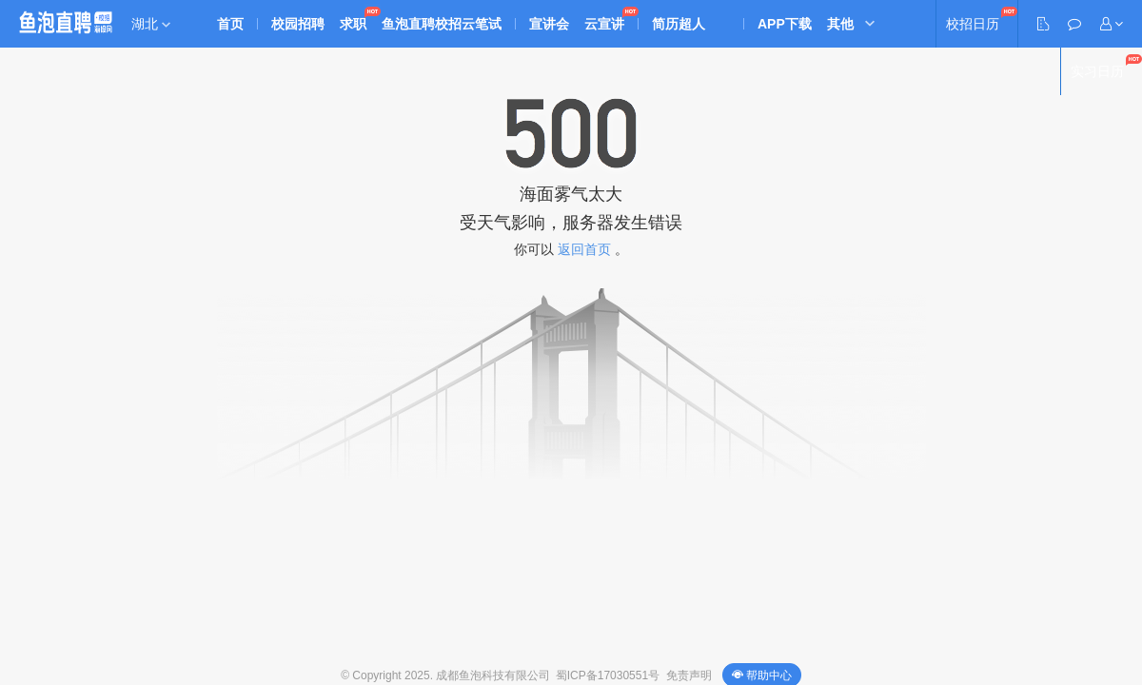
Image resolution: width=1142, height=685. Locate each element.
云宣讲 (604, 23)
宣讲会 (549, 23)
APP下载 (785, 23)
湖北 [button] (150, 23)
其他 (840, 23)
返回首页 (584, 249)
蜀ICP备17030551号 (608, 675)
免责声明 (689, 675)
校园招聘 (298, 23)
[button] (1111, 24)
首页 (230, 23)
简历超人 (678, 23)
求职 (353, 23)
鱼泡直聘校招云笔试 (442, 23)
